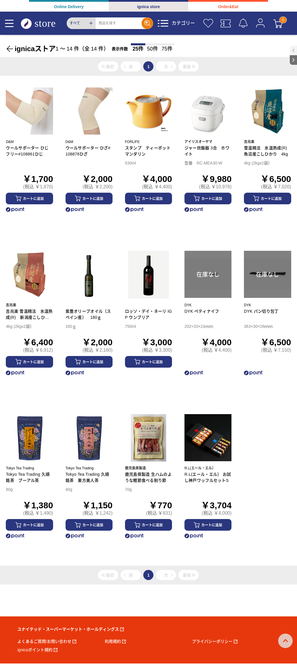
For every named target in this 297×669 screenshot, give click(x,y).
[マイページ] (260, 23)
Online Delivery (69, 6)
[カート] (278, 23)
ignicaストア (35, 49)
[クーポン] (225, 23)
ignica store (148, 6)
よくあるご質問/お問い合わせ (46, 641)
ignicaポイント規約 (37, 649)
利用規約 (115, 641)
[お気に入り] (208, 23)
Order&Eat (228, 6)
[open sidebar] (293, 50)
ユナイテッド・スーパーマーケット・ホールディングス (70, 629)
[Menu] (9, 23)
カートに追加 (33, 199)
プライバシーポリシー (215, 641)
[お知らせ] (243, 23)
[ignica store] (44, 23)
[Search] (119, 23)
